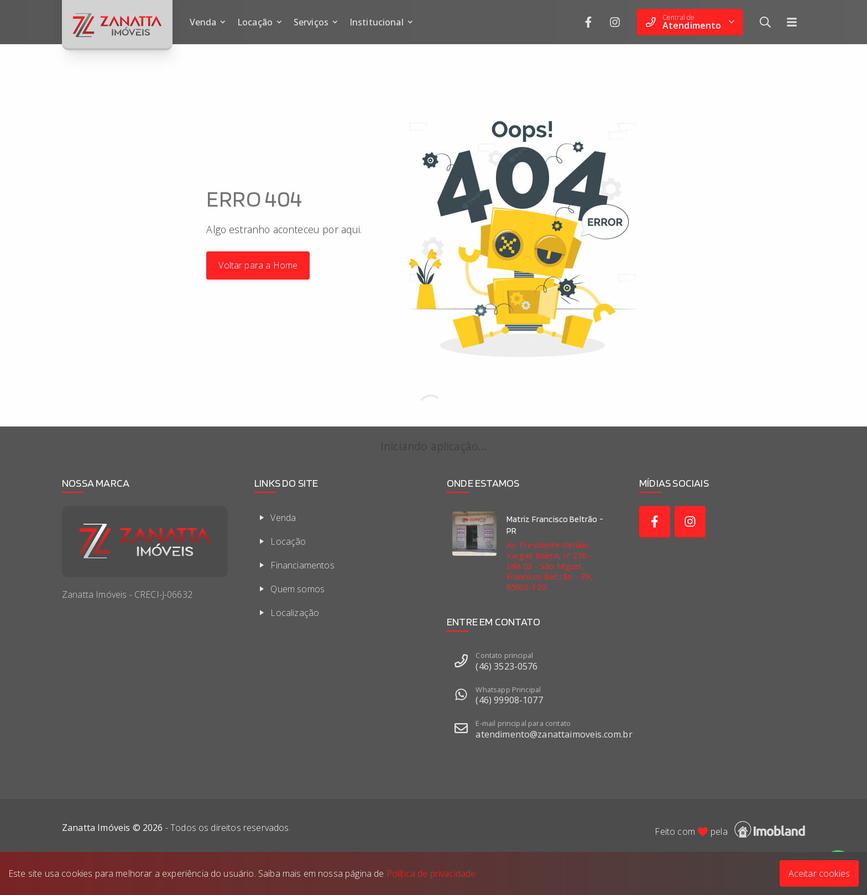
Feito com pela (730, 829)
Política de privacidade (431, 873)
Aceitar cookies (819, 873)
